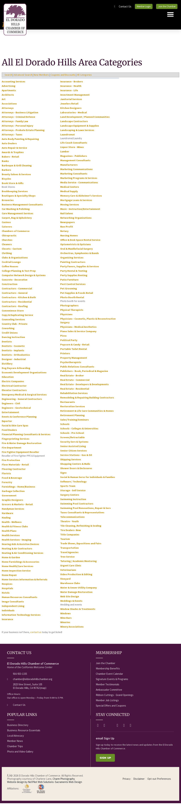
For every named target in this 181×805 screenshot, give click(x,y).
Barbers (6, 171)
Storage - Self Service (73, 492)
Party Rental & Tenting (73, 272)
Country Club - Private (14, 325)
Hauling (6, 519)
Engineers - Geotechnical (16, 409)
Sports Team (67, 487)
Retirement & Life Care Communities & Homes (87, 412)
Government (9, 497)
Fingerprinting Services (15, 440)
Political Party (68, 341)
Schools (64, 425)
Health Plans (9, 532)
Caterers (7, 228)
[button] (170, 16)
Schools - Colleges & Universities (79, 430)
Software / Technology (73, 483)
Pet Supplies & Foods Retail (76, 294)
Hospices (7, 585)
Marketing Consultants (73, 175)
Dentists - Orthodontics (16, 356)
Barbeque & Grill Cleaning (17, 167)
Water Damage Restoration (76, 593)
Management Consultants (75, 162)
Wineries (65, 623)
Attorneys (8, 109)
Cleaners (7, 245)
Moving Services (69, 206)
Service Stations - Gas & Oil (76, 456)
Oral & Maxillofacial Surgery (76, 250)
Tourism (65, 540)
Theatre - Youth (69, 522)
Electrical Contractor (14, 387)
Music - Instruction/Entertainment (80, 210)
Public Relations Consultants (77, 368)
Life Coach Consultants (73, 144)
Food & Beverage (12, 479)
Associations (9, 105)
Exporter (7, 422)
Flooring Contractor (14, 470)
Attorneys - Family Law (15, 122)
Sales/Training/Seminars (74, 421)
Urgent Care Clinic (70, 567)
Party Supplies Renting (73, 276)
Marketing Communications (76, 170)
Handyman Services (13, 510)
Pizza (63, 337)
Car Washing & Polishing (16, 210)
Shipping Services (70, 461)
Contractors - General (14, 294)
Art (3, 100)
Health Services (11, 536)
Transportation (69, 549)
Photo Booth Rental (72, 299)
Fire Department (11, 449)
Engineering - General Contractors (22, 400)
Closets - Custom (12, 250)
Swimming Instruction (73, 500)
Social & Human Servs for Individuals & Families (87, 478)
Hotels (6, 594)
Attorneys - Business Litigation (20, 114)
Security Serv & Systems (74, 443)
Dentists (7, 343)
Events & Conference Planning (19, 418)
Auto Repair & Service (14, 149)
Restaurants (67, 403)
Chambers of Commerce (16, 232)
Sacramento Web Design (68, 783)
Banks (5, 162)
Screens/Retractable (72, 439)
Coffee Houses (10, 268)
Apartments (9, 92)
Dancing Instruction (13, 338)
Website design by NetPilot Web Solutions (30, 783)
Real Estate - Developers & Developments (84, 385)
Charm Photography (64, 780)
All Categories (84, 76)
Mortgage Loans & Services (76, 201)
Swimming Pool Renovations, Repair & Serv (85, 509)
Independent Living (13, 607)
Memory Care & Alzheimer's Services (81, 197)
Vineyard (65, 580)
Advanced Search (23, 76)
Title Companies (69, 536)
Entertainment (10, 413)
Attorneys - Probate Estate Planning (23, 131)
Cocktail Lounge (11, 263)
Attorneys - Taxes (12, 136)
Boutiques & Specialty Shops (19, 197)
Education (8, 378)
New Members (41, 76)
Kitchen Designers (70, 109)
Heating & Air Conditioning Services (22, 554)
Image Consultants (13, 603)
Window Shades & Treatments (77, 610)
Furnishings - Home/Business (18, 488)
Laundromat (67, 136)
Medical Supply (69, 192)
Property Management (73, 359)
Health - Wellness (12, 523)
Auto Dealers (9, 145)
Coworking (8, 329)
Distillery (7, 365)
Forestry (7, 483)
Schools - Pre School (72, 434)
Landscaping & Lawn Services (77, 131)
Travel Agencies (69, 553)
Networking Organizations (76, 219)
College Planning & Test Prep (19, 272)
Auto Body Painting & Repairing (20, 140)
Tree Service (67, 558)
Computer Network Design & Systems (24, 276)
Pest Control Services (73, 285)
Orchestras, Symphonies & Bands (79, 254)
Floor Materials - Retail (15, 466)
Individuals (8, 612)
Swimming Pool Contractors (76, 505)
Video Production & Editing (76, 576)
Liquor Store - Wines (72, 148)
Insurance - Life (69, 92)
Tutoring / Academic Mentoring (78, 562)
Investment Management (75, 96)
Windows (65, 615)
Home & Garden (11, 559)
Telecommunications (72, 518)
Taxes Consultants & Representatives (82, 514)
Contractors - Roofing (15, 307)
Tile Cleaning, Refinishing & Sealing (80, 527)
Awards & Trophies (13, 153)
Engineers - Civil (11, 405)
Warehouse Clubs (70, 584)
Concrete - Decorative (14, 281)
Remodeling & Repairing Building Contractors (87, 399)
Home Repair (9, 576)
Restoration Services (72, 408)
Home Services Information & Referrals (24, 581)
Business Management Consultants (22, 206)
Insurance (7, 620)
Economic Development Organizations (24, 374)
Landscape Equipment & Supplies (79, 127)
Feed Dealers (9, 431)
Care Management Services (17, 215)
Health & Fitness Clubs (15, 528)
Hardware (7, 514)
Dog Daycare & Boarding (16, 369)
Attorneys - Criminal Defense (18, 118)
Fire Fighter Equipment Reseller (20, 453)
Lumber (64, 153)
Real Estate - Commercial (74, 381)
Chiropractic (9, 237)
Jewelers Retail (69, 105)
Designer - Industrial (14, 360)
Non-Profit (66, 228)
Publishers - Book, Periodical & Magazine (84, 372)
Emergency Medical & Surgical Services (24, 396)
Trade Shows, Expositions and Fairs (80, 545)
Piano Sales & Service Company (78, 332)
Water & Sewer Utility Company (78, 589)
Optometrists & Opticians (75, 245)
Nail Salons (66, 215)
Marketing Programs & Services (78, 179)
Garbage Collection (13, 492)
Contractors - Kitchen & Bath (19, 299)
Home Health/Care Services (17, 567)
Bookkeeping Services (15, 192)
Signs (63, 474)
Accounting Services (13, 83)
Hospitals (7, 589)
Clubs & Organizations (15, 259)
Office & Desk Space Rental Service (80, 241)
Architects (8, 96)
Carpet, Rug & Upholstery (17, 219)
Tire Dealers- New (70, 531)
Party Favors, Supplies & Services (79, 268)
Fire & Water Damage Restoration (21, 444)
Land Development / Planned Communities (85, 118)
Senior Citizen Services (73, 452)
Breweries (8, 201)
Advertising (8, 87)
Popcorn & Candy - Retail (74, 346)
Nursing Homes (69, 237)
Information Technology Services (21, 616)
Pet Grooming (68, 290)
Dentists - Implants (13, 352)
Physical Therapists (71, 311)
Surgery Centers (69, 496)
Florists (6, 475)
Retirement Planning (72, 416)
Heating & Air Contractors (17, 550)
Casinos (6, 223)
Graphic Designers (12, 501)
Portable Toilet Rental (73, 350)
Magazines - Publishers (73, 157)
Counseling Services (13, 321)
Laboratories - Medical (73, 114)
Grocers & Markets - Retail (17, 506)
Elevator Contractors (14, 391)
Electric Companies (13, 382)
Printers (65, 355)
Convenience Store (13, 312)
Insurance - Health (70, 87)
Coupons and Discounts (63, 76)
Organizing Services (71, 259)
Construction (9, 285)
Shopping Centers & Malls (75, 465)
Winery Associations (72, 628)
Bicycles (6, 180)
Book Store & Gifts (13, 184)
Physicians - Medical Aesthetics (78, 328)
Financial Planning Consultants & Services (26, 436)
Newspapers (67, 223)
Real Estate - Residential (74, 390)
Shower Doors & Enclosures (76, 469)
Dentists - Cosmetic (13, 347)
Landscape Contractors (74, 122)
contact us (35, 633)
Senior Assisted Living (73, 447)
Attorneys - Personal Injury (17, 127)
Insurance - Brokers (71, 83)
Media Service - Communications (79, 184)
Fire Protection (11, 461)
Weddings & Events (71, 602)
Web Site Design (69, 598)
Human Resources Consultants (19, 598)
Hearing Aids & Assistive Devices (20, 545)
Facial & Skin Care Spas (15, 427)
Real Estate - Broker (72, 377)
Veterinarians (68, 571)
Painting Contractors (72, 263)
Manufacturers (69, 166)
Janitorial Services (71, 100)
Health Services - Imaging (16, 541)
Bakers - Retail (10, 158)
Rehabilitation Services (74, 394)
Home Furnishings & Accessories (20, 563)
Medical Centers (69, 188)
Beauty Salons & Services (16, 175)
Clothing (7, 254)
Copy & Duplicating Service (17, 316)
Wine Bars (66, 619)
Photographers (69, 307)
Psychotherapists (70, 363)
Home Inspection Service (16, 572)
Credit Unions (10, 334)
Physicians (66, 315)
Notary (64, 232)
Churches (7, 241)
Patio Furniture (69, 281)
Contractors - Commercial (17, 290)
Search (8, 76)
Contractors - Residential (17, 303)
